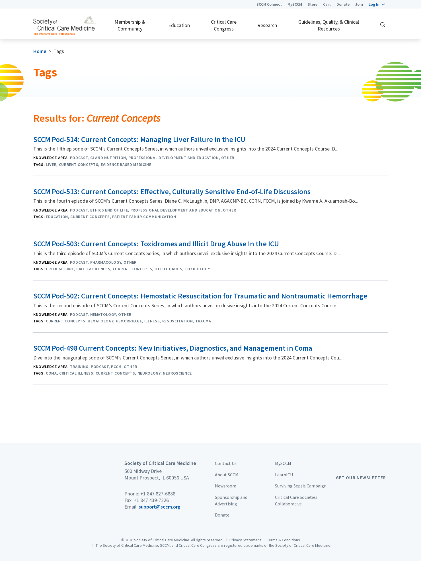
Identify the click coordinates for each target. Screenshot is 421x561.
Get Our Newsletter (361, 477)
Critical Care (60, 268)
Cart (327, 4)
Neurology (149, 373)
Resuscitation (177, 321)
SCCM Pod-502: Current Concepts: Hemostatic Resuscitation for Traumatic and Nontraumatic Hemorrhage (200, 295)
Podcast (79, 157)
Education (179, 25)
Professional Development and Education (173, 157)
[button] (377, 4)
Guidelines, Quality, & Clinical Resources (328, 25)
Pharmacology (105, 262)
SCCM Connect (269, 4)
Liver (51, 164)
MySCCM (294, 4)
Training (79, 366)
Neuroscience (177, 373)
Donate (343, 4)
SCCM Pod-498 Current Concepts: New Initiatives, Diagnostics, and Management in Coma (172, 348)
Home (39, 51)
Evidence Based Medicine (126, 164)
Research (267, 25)
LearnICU (284, 474)
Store (312, 4)
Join (359, 4)
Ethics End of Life (109, 210)
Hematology (103, 314)
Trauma (203, 321)
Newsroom (225, 486)
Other (227, 157)
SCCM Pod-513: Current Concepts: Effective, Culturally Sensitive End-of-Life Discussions (172, 191)
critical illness (93, 268)
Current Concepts (78, 164)
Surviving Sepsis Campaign (300, 486)
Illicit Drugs (168, 268)
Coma (51, 373)
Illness (152, 321)
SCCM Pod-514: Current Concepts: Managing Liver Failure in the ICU (139, 139)
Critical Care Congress (224, 25)
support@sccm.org (159, 506)
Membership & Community (129, 25)
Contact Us (226, 463)
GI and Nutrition (108, 157)
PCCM (116, 366)
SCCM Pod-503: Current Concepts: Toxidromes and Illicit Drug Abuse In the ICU (156, 243)
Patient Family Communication (144, 216)
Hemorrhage (129, 321)
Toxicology (197, 268)
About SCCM (227, 474)
